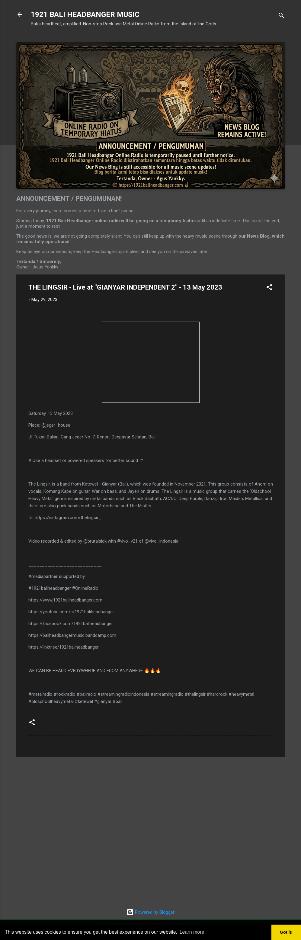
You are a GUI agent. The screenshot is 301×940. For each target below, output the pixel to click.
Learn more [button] (192, 932)
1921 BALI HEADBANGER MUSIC (85, 14)
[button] (269, 288)
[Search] (281, 16)
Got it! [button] (286, 932)
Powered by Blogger (150, 912)
